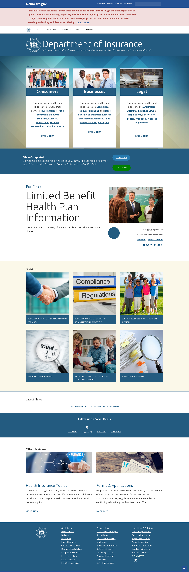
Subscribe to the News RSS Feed (105, 406)
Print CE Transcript (70, 563)
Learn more (83, 22)
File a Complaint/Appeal (107, 531)
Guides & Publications (141, 535)
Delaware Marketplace (71, 549)
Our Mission (66, 528)
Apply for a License (71, 552)
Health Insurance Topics (46, 485)
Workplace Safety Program (94, 122)
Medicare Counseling (106, 538)
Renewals (102, 559)
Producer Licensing (89, 110)
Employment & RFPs (141, 538)
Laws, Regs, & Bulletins (142, 528)
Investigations (49, 110)
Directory (100, 4)
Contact (128, 4)
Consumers (51, 29)
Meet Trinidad (155, 239)
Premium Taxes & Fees (107, 545)
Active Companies (140, 542)
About (38, 29)
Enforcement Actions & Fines (94, 118)
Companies (102, 106)
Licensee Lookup (69, 556)
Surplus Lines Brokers (142, 545)
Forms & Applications (114, 485)
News (110, 4)
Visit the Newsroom (78, 406)
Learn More (123, 157)
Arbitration (149, 106)
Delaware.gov (36, 4)
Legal (78, 29)
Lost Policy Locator (105, 552)
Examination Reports (99, 114)
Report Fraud (102, 535)
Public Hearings (68, 542)
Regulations (134, 114)
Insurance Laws (146, 110)
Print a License (68, 559)
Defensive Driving (105, 549)
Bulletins (131, 110)
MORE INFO (47, 135)
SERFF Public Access (105, 563)
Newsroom (66, 538)
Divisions (65, 535)
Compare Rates (103, 528)
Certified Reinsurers (141, 549)
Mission (141, 239)
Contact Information (70, 545)
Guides (118, 4)
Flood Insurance (55, 126)
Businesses (66, 29)
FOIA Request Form (140, 552)
